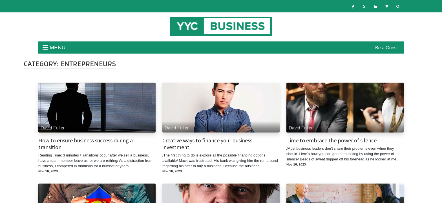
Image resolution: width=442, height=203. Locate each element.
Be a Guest (386, 47)
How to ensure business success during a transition (85, 144)
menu (54, 47)
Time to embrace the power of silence (331, 140)
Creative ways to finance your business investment (207, 144)
